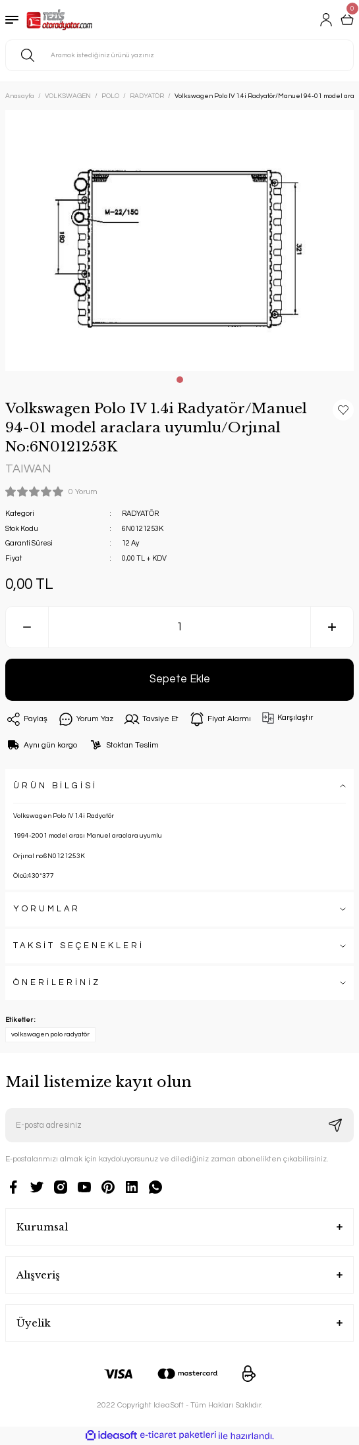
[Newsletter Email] (179, 1125)
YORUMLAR (46, 909)
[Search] (179, 55)
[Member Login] (326, 20)
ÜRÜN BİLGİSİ (55, 786)
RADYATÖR (140, 513)
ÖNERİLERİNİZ (57, 982)
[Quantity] (179, 627)
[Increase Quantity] (332, 627)
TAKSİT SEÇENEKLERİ (78, 946)
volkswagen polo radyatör (50, 1034)
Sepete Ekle (180, 678)
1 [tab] (180, 379)
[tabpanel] (179, 240)
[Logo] (59, 19)
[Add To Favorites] (343, 409)
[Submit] (335, 1125)
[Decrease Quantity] (27, 627)
